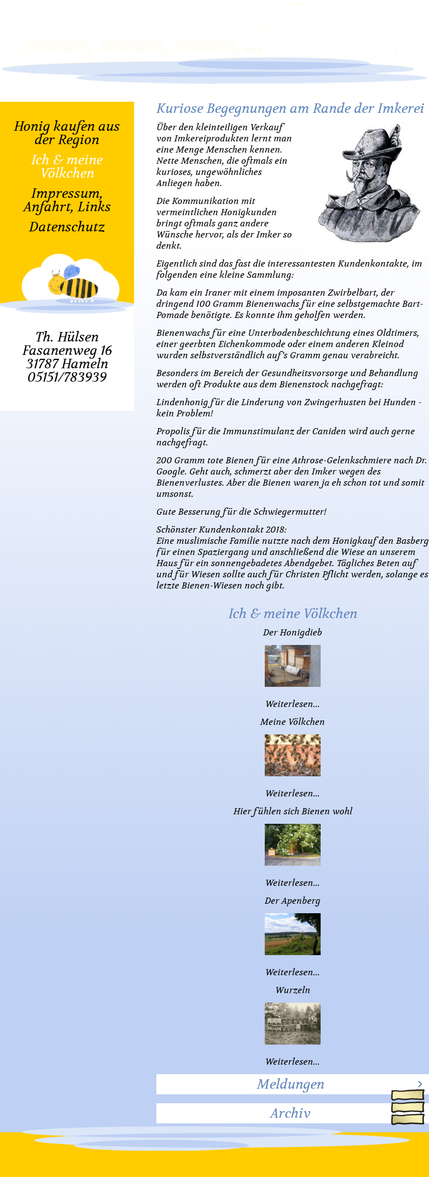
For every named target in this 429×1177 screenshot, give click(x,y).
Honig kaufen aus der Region (67, 133)
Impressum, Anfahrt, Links (67, 200)
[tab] (292, 1084)
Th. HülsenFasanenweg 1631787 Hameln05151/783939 (67, 357)
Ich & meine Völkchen (67, 166)
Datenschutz (67, 227)
